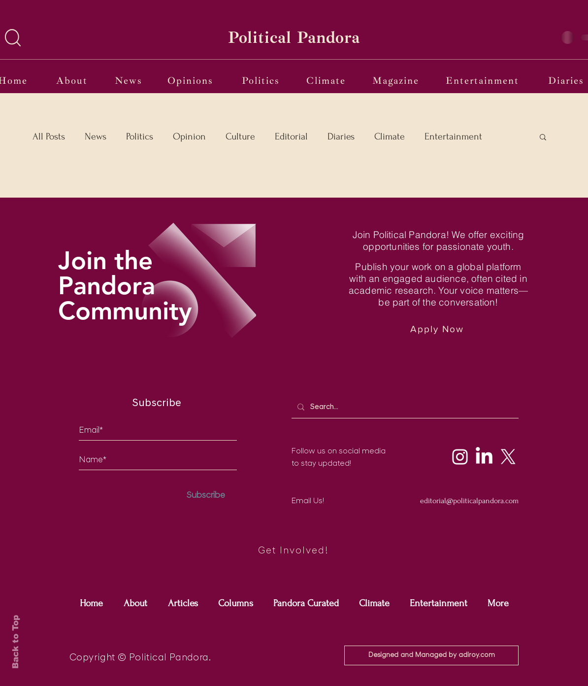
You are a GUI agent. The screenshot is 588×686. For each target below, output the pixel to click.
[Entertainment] (483, 80)
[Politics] (261, 80)
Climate (389, 136)
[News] (129, 80)
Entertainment (453, 136)
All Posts (49, 136)
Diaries (341, 136)
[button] (13, 37)
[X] (508, 456)
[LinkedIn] (484, 456)
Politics (139, 136)
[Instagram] (460, 456)
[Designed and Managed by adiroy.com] (431, 655)
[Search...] (404, 407)
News (95, 136)
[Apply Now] (438, 329)
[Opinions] (191, 80)
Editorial (291, 136)
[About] (72, 80)
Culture (240, 136)
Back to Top (15, 642)
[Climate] (327, 80)
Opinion (189, 136)
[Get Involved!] (294, 551)
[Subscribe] (206, 495)
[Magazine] (397, 80)
